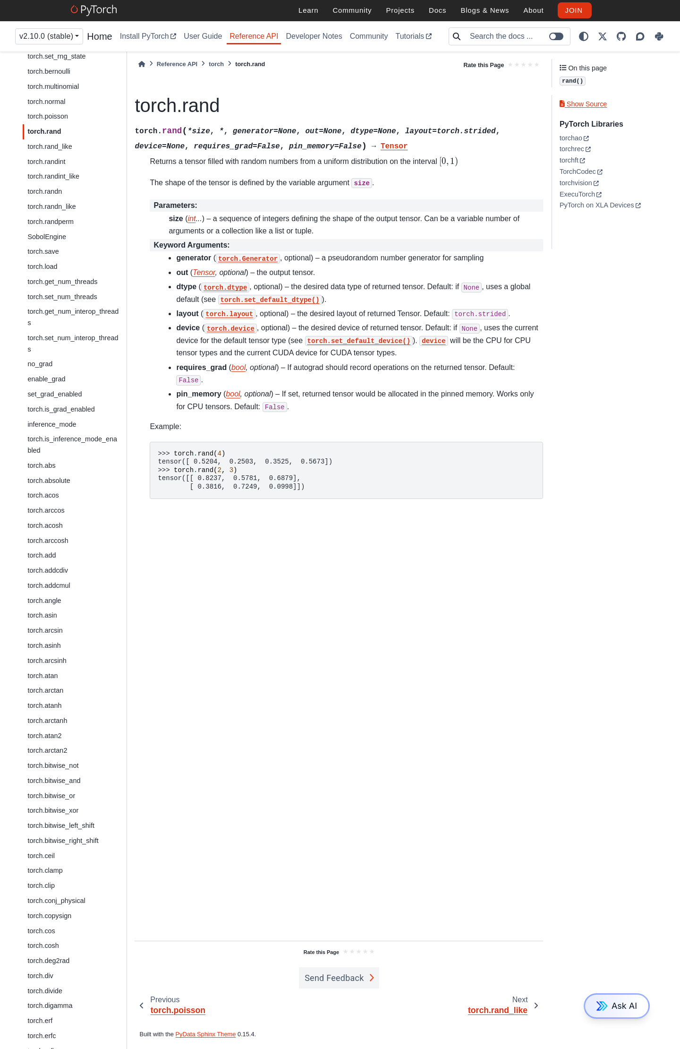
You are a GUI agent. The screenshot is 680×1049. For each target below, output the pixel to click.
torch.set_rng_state (56, 56)
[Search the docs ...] (517, 36)
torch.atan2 (44, 735)
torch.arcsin (44, 630)
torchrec (572, 149)
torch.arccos (45, 510)
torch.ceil (41, 856)
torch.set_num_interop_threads (72, 343)
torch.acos (43, 495)
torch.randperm (50, 221)
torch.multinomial (53, 86)
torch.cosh (43, 945)
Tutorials (410, 36)
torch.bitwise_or (51, 796)
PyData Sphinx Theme (206, 1034)
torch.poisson (47, 116)
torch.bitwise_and (53, 780)
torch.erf (39, 1020)
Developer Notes (314, 36)
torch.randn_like (51, 206)
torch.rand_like (49, 146)
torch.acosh (44, 525)
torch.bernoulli (48, 71)
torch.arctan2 (47, 750)
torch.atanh (44, 705)
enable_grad (46, 379)
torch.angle (44, 600)
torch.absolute (48, 480)
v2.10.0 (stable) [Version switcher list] (46, 36)
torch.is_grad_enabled (60, 409)
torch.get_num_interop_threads (73, 317)
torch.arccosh (47, 540)
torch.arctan (45, 690)
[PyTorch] (95, 10)
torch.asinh (43, 645)
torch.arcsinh (46, 660)
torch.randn (44, 191)
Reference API (254, 36)
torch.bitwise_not (52, 765)
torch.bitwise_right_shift (62, 840)
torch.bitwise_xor (52, 810)
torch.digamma (49, 1005)
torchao (571, 138)
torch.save (43, 251)
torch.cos (41, 931)
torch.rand (44, 131)
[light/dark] (583, 36)
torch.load (42, 266)
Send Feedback (334, 978)
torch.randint (46, 161)
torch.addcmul (48, 585)
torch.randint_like (53, 176)
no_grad (39, 364)
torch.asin (42, 615)
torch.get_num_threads (62, 281)
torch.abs (41, 465)
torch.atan (42, 675)
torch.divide (44, 991)
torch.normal (46, 101)
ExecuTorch (577, 194)
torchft (569, 160)
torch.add (41, 555)
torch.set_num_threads (62, 297)
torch (216, 64)
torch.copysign (49, 916)
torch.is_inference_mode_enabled (72, 444)
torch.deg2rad (48, 960)
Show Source (583, 104)
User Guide (203, 36)
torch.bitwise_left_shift (60, 825)
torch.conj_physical (56, 900)
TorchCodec (578, 171)
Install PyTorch (144, 36)
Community (369, 36)
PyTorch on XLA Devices (597, 205)
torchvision (576, 183)
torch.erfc (41, 1036)
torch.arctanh (47, 720)
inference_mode (51, 424)
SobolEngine (46, 237)
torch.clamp (44, 870)
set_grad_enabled (54, 394)
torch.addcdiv (47, 570)
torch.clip (41, 885)
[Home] (141, 64)
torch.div (40, 976)
